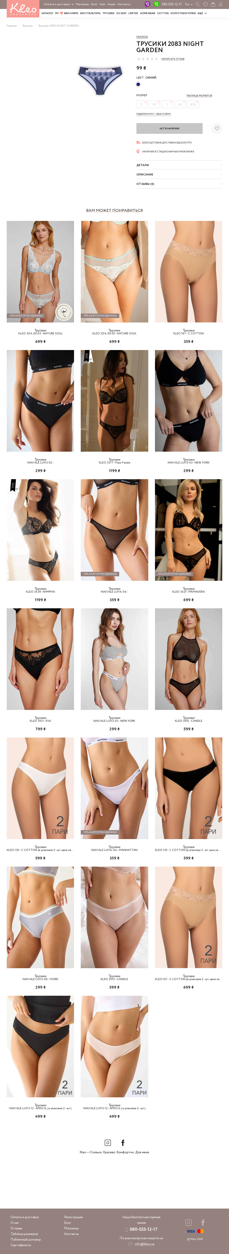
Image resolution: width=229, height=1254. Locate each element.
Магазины (82, 4)
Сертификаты (21, 1245)
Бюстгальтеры (90, 13)
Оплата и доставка (57, 4)
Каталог (47, 13)
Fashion (142, 37)
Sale (102, 4)
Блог (94, 4)
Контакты (124, 4)
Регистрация (73, 1217)
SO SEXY (121, 13)
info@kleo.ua (144, 1244)
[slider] (147, 58)
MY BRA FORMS (66, 13)
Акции (111, 4)
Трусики (108, 13)
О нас (15, 1222)
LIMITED (133, 13)
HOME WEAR (147, 13)
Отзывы (16, 1228)
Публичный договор (26, 1239)
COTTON (163, 13)
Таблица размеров (24, 1234)
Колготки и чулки (183, 13)
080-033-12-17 (172, 4)
